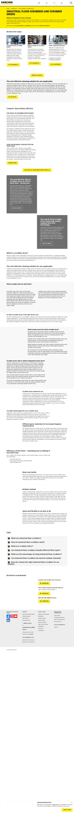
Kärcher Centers (42, 622)
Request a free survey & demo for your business (28, 641)
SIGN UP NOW (67, 809)
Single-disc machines (55, 58)
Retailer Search (42, 618)
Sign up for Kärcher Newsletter (43, 625)
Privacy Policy (57, 621)
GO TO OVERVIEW (55, 64)
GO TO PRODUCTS (13, 64)
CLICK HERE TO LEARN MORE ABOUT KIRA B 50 (37, 170)
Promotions (41, 630)
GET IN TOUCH (12, 97)
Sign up (55, 804)
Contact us (40, 628)
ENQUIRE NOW (12, 162)
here (32, 634)
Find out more (16, 208)
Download (44, 583)
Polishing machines (55, 59)
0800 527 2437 (28, 623)
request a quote (37, 75)
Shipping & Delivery (59, 617)
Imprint (56, 627)
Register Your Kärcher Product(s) (43, 615)
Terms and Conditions (59, 619)
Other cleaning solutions (57, 45)
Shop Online (57, 615)
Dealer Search (41, 620)
